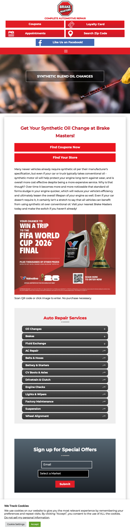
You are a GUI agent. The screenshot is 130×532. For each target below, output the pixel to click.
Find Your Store (65, 157)
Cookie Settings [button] (15, 524)
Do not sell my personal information (26, 517)
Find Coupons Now (65, 147)
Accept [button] (35, 524)
